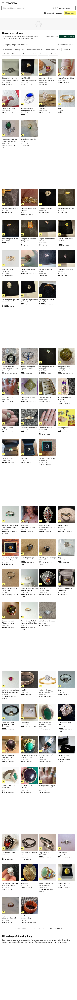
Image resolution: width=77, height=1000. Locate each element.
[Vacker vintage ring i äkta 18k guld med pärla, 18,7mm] (29, 578)
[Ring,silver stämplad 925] (29, 417)
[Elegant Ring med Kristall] (66, 67)
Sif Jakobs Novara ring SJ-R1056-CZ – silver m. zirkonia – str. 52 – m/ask (10, 79)
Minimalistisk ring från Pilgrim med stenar (28, 368)
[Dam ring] (47, 98)
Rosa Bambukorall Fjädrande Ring (26, 917)
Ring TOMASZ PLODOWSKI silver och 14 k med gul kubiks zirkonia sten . (29, 79)
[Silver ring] (29, 447)
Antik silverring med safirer (64, 724)
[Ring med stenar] (10, 447)
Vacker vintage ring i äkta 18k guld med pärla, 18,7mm (29, 589)
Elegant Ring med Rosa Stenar (47, 240)
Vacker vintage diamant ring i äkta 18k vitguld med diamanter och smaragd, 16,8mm (10, 526)
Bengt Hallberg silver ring (29, 300)
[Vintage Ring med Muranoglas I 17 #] (66, 356)
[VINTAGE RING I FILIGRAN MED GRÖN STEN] (29, 744)
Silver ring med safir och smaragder (47, 368)
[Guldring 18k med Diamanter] (66, 514)
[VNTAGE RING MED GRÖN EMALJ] (10, 775)
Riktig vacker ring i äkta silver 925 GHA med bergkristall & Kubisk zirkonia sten (10, 884)
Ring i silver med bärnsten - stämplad (9, 917)
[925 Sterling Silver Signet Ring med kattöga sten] (10, 547)
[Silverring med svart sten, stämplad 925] (47, 447)
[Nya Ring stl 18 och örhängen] (66, 386)
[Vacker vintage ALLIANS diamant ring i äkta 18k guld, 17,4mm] (29, 610)
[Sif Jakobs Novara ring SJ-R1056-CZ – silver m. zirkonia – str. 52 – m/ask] (10, 67)
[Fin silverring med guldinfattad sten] (10, 712)
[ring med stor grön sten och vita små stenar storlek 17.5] (10, 128)
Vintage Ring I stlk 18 (28, 397)
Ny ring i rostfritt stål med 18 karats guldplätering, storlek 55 (66, 589)
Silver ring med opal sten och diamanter (10, 301)
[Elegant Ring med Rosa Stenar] (47, 228)
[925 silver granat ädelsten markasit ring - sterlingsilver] (47, 514)
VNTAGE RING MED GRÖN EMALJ (8, 787)
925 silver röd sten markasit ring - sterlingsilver (45, 589)
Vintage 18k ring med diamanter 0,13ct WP (46, 691)
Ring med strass (7, 428)
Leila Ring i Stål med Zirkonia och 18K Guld (46, 79)
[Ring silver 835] (47, 842)
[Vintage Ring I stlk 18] (29, 386)
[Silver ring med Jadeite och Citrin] (66, 228)
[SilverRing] (29, 679)
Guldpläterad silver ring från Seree (28, 140)
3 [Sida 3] (39, 928)
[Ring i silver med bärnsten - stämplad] (10, 905)
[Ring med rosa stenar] (29, 258)
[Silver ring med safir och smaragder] (47, 356)
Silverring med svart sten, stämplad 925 (47, 459)
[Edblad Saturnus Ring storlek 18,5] (47, 417)
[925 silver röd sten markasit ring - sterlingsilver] (47, 578)
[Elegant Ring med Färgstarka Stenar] (10, 610)
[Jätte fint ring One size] (47, 610)
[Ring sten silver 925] (47, 386)
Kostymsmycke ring (45, 208)
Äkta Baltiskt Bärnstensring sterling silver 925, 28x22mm (28, 526)
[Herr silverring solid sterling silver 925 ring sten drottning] (29, 98)
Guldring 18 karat (63, 755)
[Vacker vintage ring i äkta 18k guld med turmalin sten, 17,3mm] (10, 679)
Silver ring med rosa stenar (45, 270)
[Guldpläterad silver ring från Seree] (29, 128)
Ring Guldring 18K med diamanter (28, 209)
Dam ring (42, 108)
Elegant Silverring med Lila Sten (65, 270)
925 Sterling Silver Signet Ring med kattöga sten (10, 559)
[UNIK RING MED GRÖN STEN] (47, 744)
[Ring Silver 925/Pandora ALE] (29, 842)
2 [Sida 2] (34, 928)
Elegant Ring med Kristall (66, 78)
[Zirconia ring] (29, 712)
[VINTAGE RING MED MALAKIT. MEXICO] (47, 712)
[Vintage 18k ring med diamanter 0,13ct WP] (47, 679)
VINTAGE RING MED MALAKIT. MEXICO (45, 724)
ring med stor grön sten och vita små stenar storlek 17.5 (10, 140)
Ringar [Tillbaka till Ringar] (7, 45)
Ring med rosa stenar (28, 269)
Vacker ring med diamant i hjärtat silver (10, 589)
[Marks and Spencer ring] (10, 197)
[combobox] (28, 8)
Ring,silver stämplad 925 (29, 428)
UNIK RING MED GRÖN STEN (46, 756)
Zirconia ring (25, 722)
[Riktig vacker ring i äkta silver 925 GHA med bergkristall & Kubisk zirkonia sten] (10, 872)
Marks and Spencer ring (10, 208)
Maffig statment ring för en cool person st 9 (47, 787)
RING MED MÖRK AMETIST (26, 787)
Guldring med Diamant (46, 300)
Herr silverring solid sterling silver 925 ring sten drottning (28, 110)
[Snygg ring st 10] (10, 386)
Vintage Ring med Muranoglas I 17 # (64, 368)
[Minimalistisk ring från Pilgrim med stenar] (29, 356)
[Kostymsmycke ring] (47, 197)
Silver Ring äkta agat (27, 558)
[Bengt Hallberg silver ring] (29, 289)
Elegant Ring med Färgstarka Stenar (8, 622)
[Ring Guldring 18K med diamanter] (29, 197)
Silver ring (24, 458)
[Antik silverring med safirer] (66, 712)
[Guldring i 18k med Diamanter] (10, 258)
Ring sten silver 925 (45, 397)
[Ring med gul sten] (66, 872)
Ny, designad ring (63, 428)
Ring (59, 108)
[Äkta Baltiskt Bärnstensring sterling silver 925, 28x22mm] (29, 514)
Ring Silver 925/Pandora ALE (29, 854)
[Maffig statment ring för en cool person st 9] (47, 775)
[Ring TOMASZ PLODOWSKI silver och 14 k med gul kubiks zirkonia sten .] (29, 67)
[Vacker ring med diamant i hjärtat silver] (10, 578)
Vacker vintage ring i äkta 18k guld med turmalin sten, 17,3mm (10, 691)
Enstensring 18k (63, 853)
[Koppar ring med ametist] (10, 228)
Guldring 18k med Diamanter (63, 526)
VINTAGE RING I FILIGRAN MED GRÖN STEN (29, 756)
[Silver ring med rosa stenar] (47, 258)
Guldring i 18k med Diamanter (8, 270)
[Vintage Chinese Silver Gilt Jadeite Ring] (47, 872)
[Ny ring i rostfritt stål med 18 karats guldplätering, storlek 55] (66, 578)
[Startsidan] (11, 3)
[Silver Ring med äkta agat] (47, 547)
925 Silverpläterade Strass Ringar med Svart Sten (10, 368)
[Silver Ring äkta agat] (29, 547)
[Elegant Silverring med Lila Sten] (66, 258)
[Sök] (53, 8)
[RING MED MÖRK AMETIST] (29, 775)
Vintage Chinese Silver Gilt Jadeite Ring (46, 884)
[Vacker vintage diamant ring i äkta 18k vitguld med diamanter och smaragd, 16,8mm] (10, 514)
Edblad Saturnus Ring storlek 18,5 (46, 429)
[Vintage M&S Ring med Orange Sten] (29, 228)
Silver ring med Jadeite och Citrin (65, 240)
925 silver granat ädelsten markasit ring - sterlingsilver (47, 526)
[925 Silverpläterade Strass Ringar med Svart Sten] (10, 356)
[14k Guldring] (29, 872)
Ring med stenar (7, 458)
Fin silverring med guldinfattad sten (8, 724)
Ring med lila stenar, (8, 108)
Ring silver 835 (44, 853)
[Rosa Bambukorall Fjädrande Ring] (29, 905)
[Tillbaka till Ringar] (3, 44)
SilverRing (24, 690)
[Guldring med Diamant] (47, 289)
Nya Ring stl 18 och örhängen (64, 398)
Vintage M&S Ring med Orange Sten (28, 240)
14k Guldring (25, 883)
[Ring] (66, 98)
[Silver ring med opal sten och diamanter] (10, 289)
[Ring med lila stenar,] (10, 98)
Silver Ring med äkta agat (47, 558)
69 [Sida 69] (51, 928)
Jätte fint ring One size (47, 621)
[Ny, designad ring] (66, 417)
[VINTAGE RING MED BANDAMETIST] (10, 744)
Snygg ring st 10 (7, 397)
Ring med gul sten (64, 883)
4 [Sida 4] (43, 928)
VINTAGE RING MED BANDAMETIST (8, 756)
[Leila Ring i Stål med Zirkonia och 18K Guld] (47, 67)
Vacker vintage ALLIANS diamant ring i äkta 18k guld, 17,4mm (28, 622)
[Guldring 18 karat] (66, 744)
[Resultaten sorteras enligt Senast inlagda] (65, 44)
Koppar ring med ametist (10, 239)
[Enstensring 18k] (66, 842)
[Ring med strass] (10, 417)
